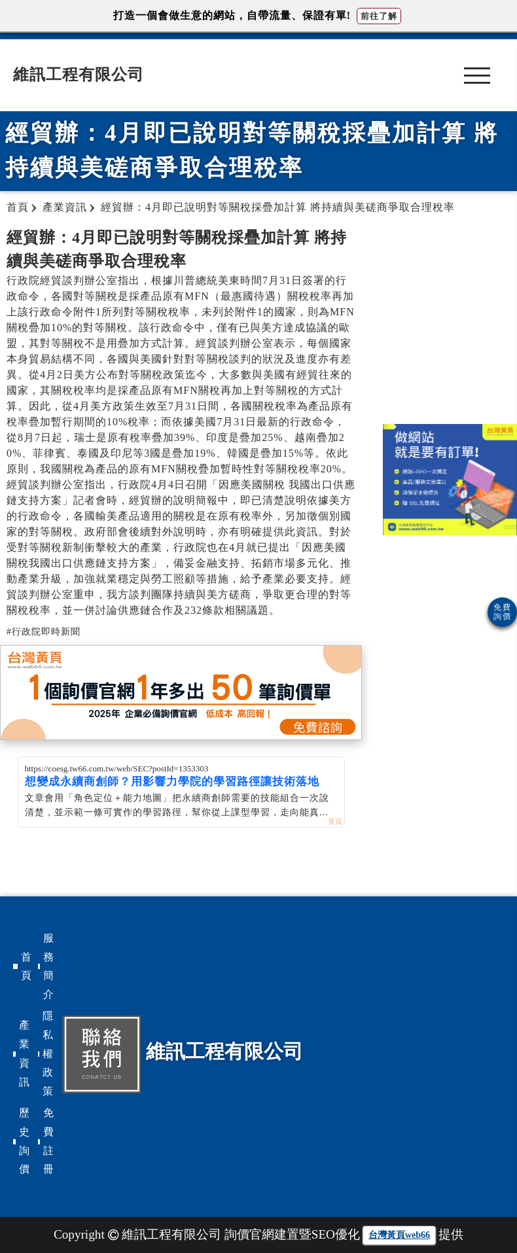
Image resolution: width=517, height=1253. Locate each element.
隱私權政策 (48, 1053)
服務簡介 (48, 966)
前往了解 (379, 16)
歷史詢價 (24, 1140)
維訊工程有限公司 (78, 74)
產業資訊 (24, 1053)
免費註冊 (48, 1140)
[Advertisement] (449, 319)
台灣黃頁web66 (399, 1235)
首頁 (26, 966)
